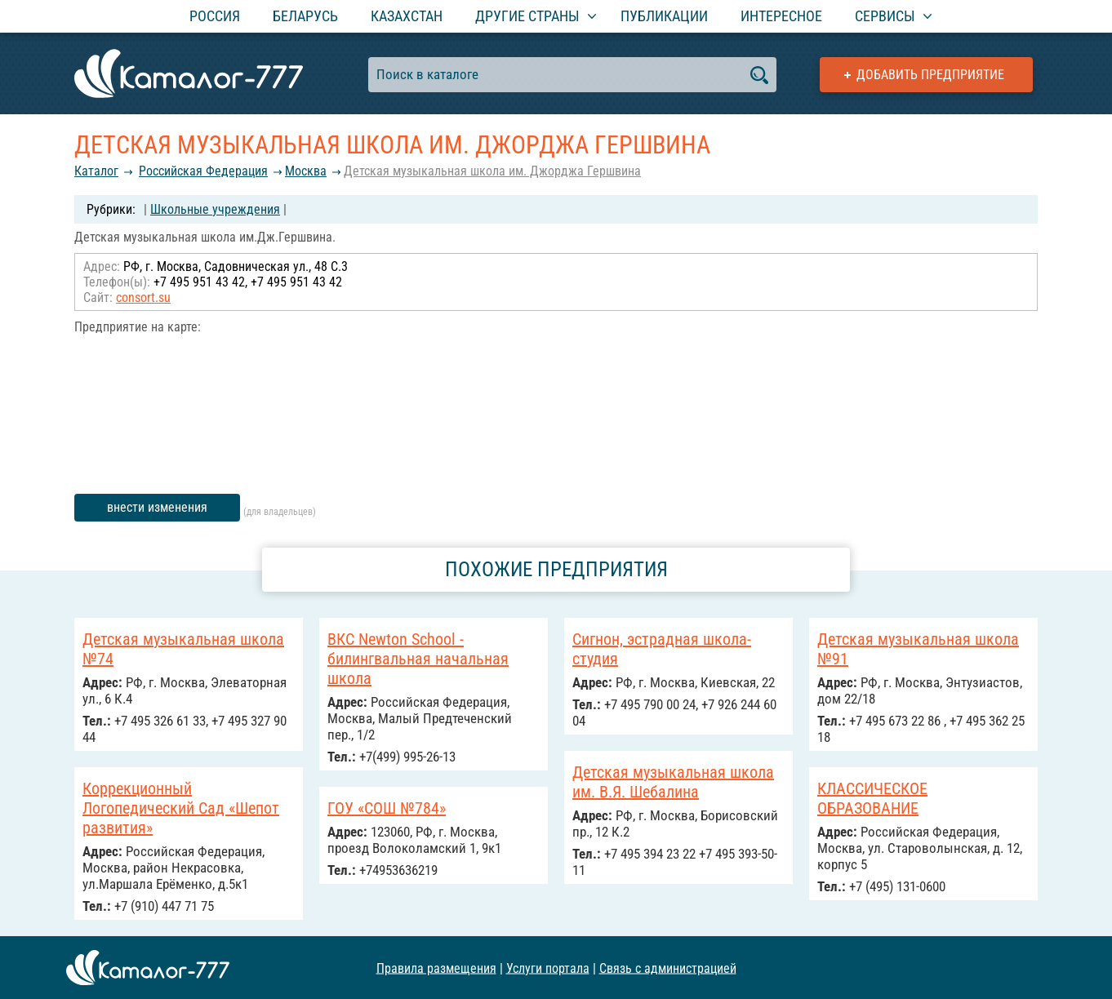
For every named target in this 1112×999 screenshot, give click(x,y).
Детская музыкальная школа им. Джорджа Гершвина (492, 171)
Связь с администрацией (667, 967)
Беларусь (305, 15)
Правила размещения (436, 967)
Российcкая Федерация (203, 171)
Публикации (664, 15)
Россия (214, 15)
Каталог (96, 171)
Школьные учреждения (215, 209)
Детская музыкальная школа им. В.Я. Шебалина (673, 781)
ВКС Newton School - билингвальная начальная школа (418, 658)
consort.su (143, 297)
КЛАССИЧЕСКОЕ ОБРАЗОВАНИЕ (872, 798)
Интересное (781, 15)
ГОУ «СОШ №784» (386, 808)
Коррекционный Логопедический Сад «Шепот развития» (180, 808)
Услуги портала (547, 967)
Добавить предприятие (930, 74)
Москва (306, 171)
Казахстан (407, 15)
